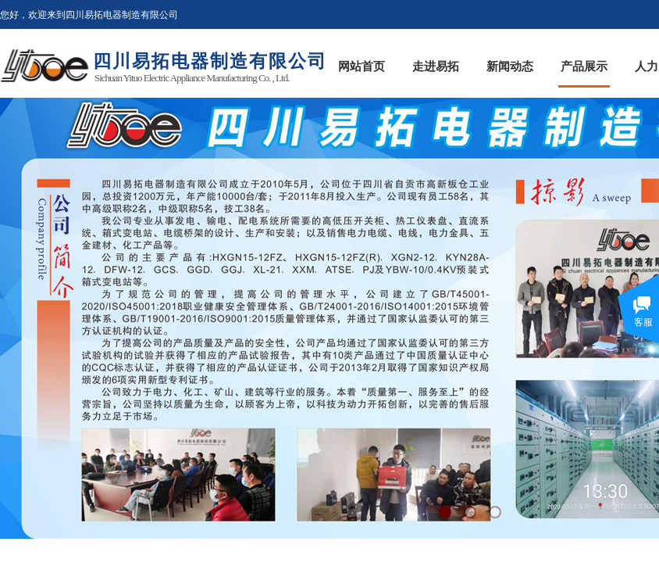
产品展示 (584, 66)
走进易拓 (435, 66)
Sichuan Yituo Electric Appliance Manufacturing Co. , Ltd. (191, 78)
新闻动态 (509, 66)
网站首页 (361, 66)
